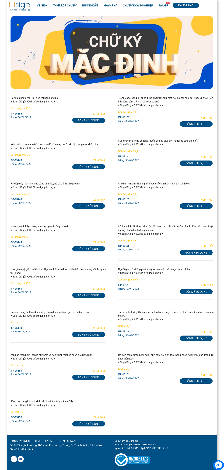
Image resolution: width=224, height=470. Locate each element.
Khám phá (110, 5)
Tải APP (164, 4)
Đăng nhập (186, 5)
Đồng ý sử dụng (89, 120)
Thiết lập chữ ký (64, 5)
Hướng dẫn (90, 5)
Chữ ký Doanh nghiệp (138, 5)
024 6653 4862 (23, 449)
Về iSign (42, 5)
